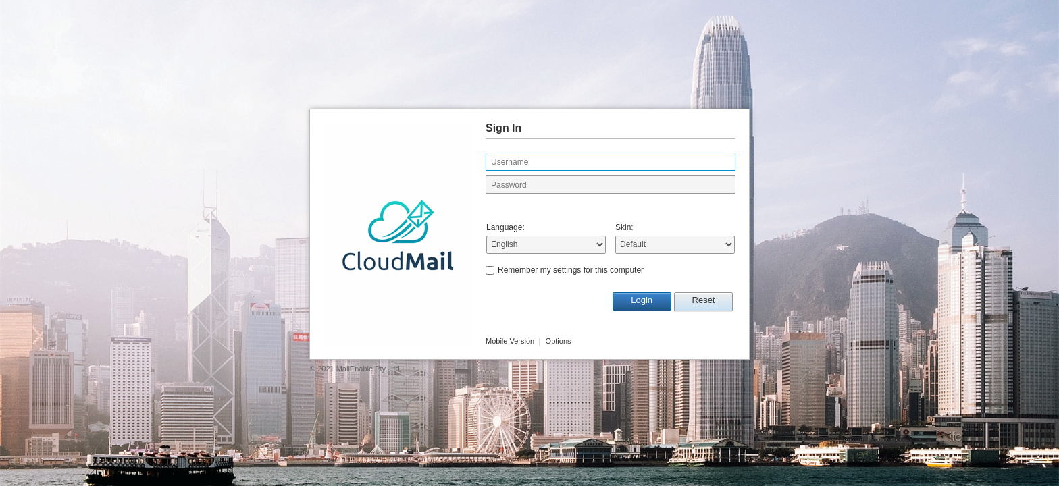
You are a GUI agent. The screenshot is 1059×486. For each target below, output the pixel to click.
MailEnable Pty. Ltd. (369, 368)
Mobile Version (510, 341)
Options (558, 341)
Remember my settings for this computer (571, 270)
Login (641, 300)
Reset (703, 300)
